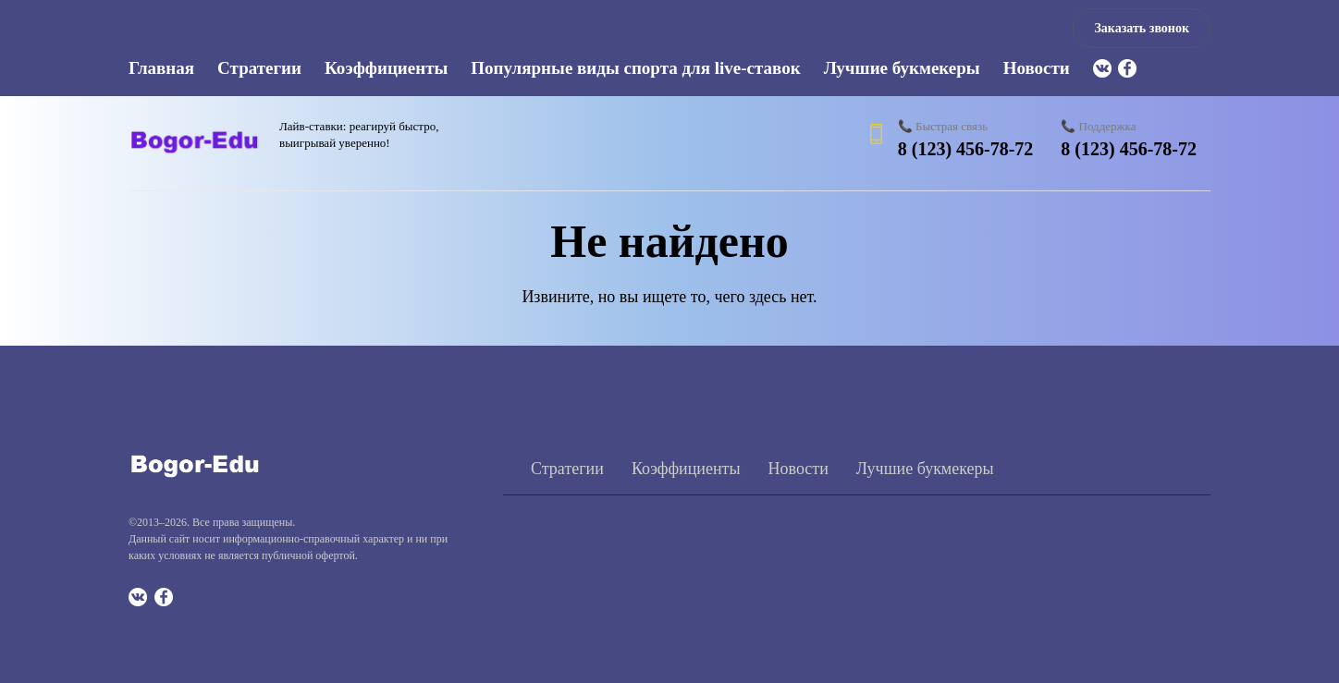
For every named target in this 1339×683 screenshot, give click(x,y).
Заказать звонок (1141, 28)
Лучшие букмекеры (902, 68)
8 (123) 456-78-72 (966, 149)
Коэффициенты (386, 68)
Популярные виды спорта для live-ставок (635, 68)
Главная (161, 68)
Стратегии (259, 68)
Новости (1036, 68)
